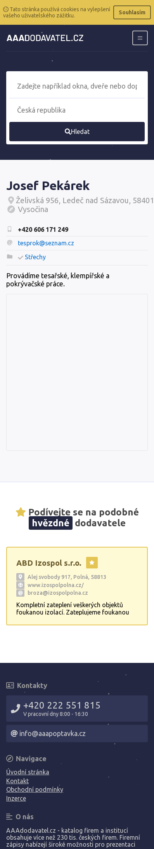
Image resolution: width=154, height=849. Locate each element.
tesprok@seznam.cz (46, 243)
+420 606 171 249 (43, 229)
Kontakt (17, 780)
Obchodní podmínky (34, 789)
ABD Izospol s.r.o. (48, 562)
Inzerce (16, 798)
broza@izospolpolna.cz (58, 593)
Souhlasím (132, 12)
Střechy (35, 256)
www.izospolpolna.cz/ (56, 585)
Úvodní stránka (27, 772)
